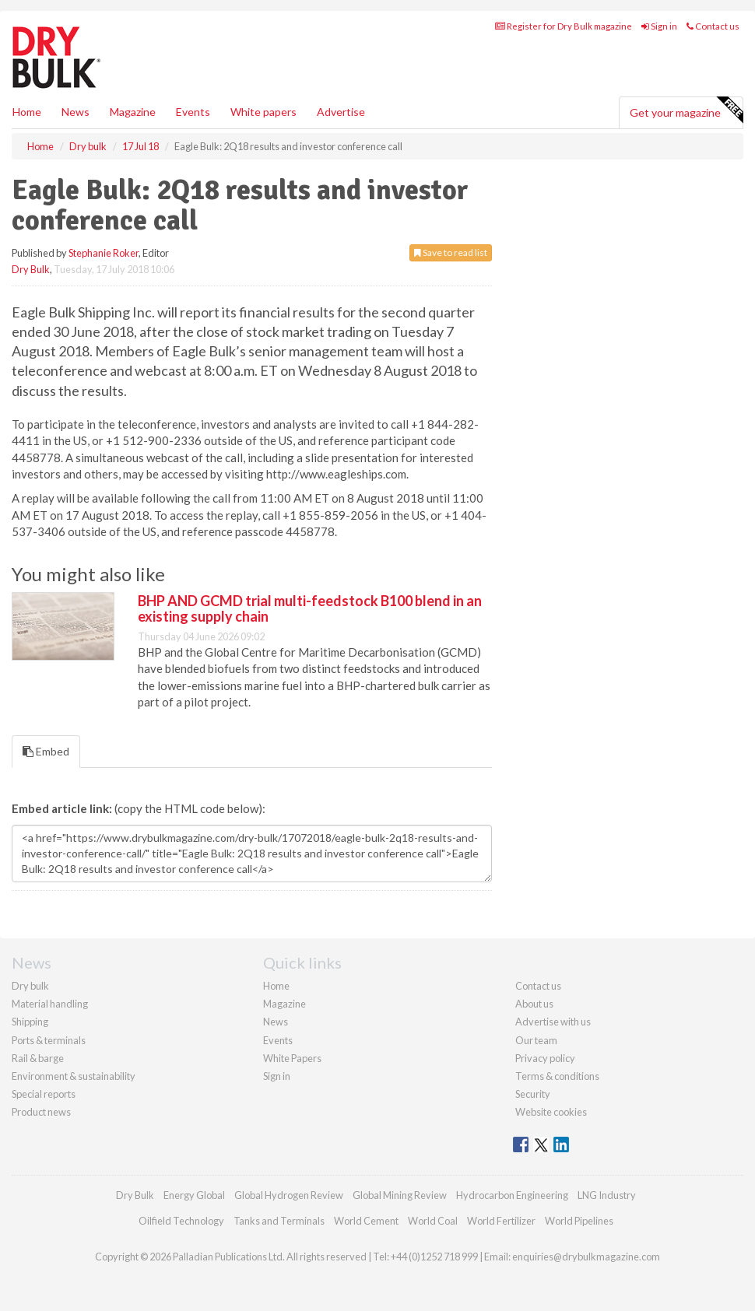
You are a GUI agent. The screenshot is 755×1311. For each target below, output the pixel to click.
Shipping (30, 1021)
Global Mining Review (400, 1195)
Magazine (133, 111)
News (275, 1021)
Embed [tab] (46, 751)
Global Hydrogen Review (288, 1195)
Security (532, 1094)
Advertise (341, 111)
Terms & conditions (557, 1076)
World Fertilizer (501, 1221)
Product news (41, 1112)
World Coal (433, 1221)
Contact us (713, 26)
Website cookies (551, 1112)
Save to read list (450, 252)
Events (193, 111)
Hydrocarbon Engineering (512, 1195)
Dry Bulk (31, 269)
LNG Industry (607, 1195)
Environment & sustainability (73, 1076)
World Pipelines (579, 1221)
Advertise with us (553, 1021)
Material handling (50, 1003)
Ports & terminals (49, 1040)
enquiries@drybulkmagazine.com (586, 1256)
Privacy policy (545, 1058)
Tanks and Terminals (279, 1221)
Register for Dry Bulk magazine (563, 26)
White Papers (292, 1058)
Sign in (659, 26)
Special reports (44, 1094)
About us (534, 1003)
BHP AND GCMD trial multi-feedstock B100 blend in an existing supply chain (310, 608)
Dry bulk (30, 986)
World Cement (366, 1221)
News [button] (75, 111)
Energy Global (194, 1195)
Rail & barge (38, 1058)
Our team (536, 1040)
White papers (263, 111)
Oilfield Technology (181, 1221)
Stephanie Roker (103, 253)
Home (26, 111)
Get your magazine (686, 110)
